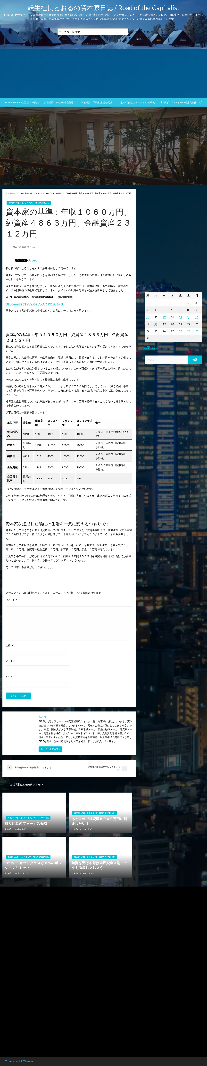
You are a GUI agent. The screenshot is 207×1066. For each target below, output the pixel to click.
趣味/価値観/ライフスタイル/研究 (137, 102)
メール (10, 661)
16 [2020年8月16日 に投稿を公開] (196, 316)
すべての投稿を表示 (50, 749)
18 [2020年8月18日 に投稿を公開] (156, 324)
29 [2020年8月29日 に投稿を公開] (188, 331)
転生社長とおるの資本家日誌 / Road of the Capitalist (103, 8)
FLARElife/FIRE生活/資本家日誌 (22, 102)
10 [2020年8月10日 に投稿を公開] (147, 316)
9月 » (155, 346)
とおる (13, 246)
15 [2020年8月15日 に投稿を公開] (188, 316)
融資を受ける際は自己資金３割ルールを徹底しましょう (99, 865)
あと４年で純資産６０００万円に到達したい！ (99, 821)
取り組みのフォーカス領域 (26, 823)
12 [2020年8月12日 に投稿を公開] (164, 316)
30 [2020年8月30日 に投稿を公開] (196, 331)
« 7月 (147, 346)
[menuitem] (21, 102)
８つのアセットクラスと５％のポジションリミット (33, 865)
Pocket (32, 260)
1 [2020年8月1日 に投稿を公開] (188, 302)
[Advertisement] (104, 74)
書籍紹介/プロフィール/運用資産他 (178, 102)
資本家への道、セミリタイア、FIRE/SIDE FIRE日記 (41, 193)
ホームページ (11, 193)
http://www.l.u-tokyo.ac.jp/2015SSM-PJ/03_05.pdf (34, 303)
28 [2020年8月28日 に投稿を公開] (180, 331)
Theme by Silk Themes (19, 1061)
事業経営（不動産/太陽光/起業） (98, 102)
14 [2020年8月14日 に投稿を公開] (180, 316)
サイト (9, 676)
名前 (9, 645)
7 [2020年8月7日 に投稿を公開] (180, 309)
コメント (12, 599)
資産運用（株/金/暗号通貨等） (60, 102)
